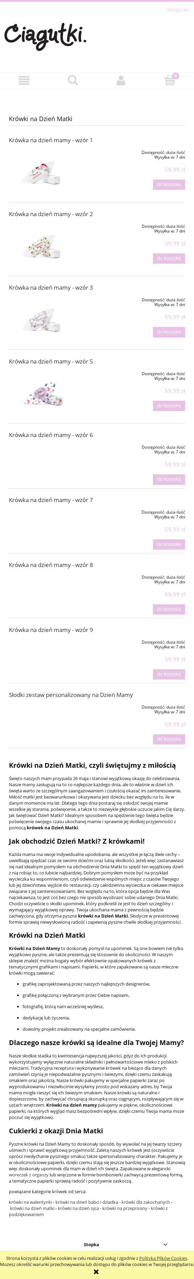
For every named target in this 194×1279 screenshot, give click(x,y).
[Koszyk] (170, 80)
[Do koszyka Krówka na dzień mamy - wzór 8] (169, 609)
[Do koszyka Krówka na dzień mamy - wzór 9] (169, 674)
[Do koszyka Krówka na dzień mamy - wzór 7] (169, 544)
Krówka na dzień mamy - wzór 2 (51, 214)
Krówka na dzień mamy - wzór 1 (51, 140)
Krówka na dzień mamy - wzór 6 (51, 435)
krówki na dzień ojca (78, 1208)
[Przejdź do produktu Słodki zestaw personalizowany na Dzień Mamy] (44, 706)
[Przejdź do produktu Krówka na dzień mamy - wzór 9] (44, 641)
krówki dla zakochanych (145, 1202)
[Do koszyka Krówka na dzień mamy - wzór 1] (169, 185)
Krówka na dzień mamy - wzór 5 (51, 361)
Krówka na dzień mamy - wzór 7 (51, 500)
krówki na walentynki (31, 1202)
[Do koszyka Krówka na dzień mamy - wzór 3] (169, 332)
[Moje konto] (121, 80)
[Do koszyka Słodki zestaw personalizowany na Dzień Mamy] (169, 739)
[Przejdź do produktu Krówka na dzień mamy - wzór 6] (44, 446)
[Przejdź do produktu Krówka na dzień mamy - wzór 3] (44, 317)
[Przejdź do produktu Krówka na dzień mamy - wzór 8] (44, 576)
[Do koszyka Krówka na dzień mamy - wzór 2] (169, 258)
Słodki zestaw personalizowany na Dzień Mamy (71, 695)
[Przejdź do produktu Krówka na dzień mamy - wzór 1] (44, 170)
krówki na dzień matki (32, 1208)
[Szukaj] (73, 80)
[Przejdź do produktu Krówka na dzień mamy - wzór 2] (44, 244)
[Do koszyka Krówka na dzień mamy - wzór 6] (169, 479)
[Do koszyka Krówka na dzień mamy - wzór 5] (169, 406)
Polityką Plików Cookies (163, 1258)
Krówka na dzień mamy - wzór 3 (51, 287)
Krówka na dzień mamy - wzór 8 (51, 565)
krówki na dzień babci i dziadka (86, 1202)
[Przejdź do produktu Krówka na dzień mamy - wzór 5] (44, 391)
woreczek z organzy (29, 1175)
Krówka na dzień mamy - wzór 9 (51, 630)
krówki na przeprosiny (124, 1208)
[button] (24, 80)
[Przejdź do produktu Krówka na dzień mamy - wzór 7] (44, 511)
